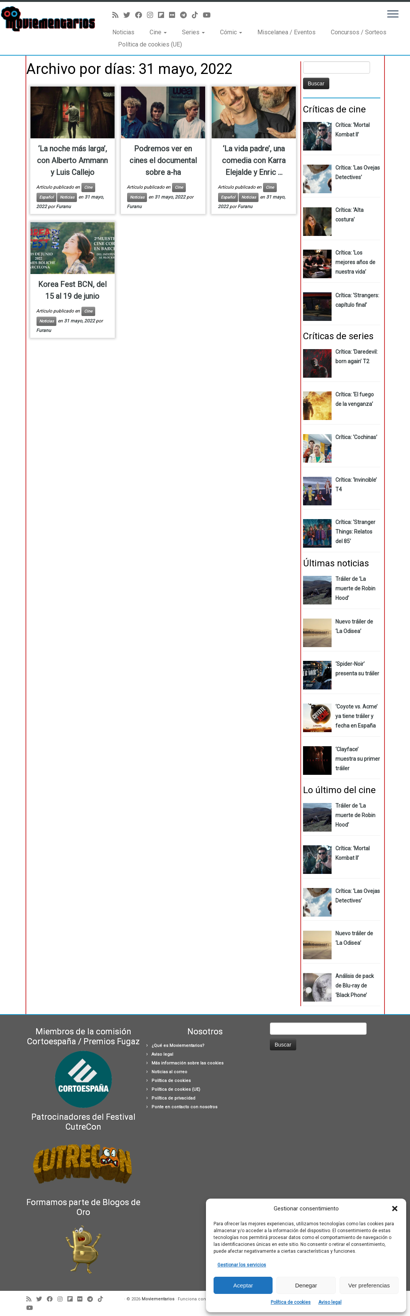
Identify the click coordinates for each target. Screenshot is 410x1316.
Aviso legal (329, 1302)
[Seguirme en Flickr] (174, 15)
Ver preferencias (369, 1285)
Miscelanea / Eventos (286, 32)
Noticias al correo (169, 1071)
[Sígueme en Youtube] (209, 15)
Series (193, 32)
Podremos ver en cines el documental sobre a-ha (163, 160)
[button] (395, 1208)
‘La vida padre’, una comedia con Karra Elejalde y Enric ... (254, 160)
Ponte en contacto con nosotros (184, 1106)
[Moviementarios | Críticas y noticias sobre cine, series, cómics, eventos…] (48, 19)
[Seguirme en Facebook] (141, 15)
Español (46, 197)
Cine (158, 32)
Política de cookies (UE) (150, 44)
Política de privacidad (173, 1098)
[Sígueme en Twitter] (129, 15)
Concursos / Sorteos (358, 32)
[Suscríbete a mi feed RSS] (117, 15)
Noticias (123, 32)
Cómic (231, 32)
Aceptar (243, 1285)
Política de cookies (291, 1302)
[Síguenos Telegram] (186, 15)
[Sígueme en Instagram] (152, 15)
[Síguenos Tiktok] (197, 15)
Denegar (306, 1285)
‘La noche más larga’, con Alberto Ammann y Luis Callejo (72, 160)
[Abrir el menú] (393, 14)
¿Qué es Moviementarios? (178, 1045)
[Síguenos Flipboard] (163, 15)
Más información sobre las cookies (187, 1063)
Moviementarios (158, 1299)
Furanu (63, 206)
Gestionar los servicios (241, 1265)
